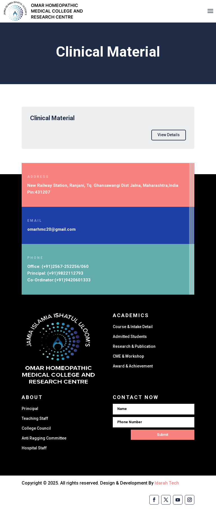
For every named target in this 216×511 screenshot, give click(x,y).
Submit (162, 435)
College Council (36, 428)
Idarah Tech (167, 483)
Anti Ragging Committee (44, 438)
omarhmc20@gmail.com (51, 229)
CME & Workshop (128, 356)
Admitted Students (130, 336)
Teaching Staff (35, 418)
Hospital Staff (34, 448)
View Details (169, 135)
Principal (30, 408)
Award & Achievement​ (133, 366)
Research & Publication (134, 346)
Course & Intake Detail (133, 326)
